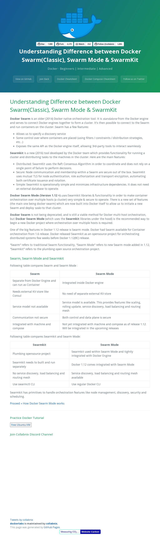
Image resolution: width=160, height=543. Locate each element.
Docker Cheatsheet (67, 78)
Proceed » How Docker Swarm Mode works (37, 403)
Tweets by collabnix (21, 519)
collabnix (51, 523)
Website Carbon (90, 531)
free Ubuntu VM (20, 425)
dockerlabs (17, 523)
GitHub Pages (52, 527)
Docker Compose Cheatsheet (100, 78)
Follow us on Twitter (134, 78)
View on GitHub (23, 78)
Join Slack (44, 78)
